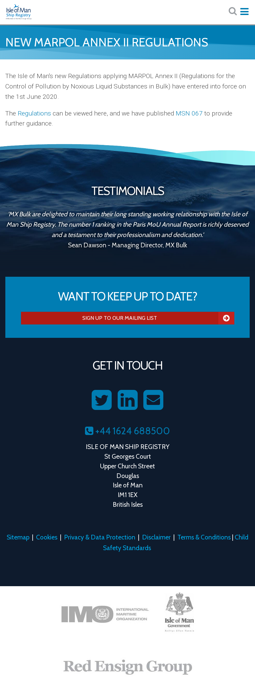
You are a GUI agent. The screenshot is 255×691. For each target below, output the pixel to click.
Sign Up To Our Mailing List (158, 318)
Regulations (34, 113)
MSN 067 (189, 113)
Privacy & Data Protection (99, 537)
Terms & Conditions (204, 537)
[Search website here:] (232, 11)
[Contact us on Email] (153, 400)
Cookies (46, 537)
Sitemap (18, 537)
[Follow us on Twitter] (102, 400)
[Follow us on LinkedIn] (128, 400)
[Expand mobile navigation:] (244, 11)
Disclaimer (156, 537)
